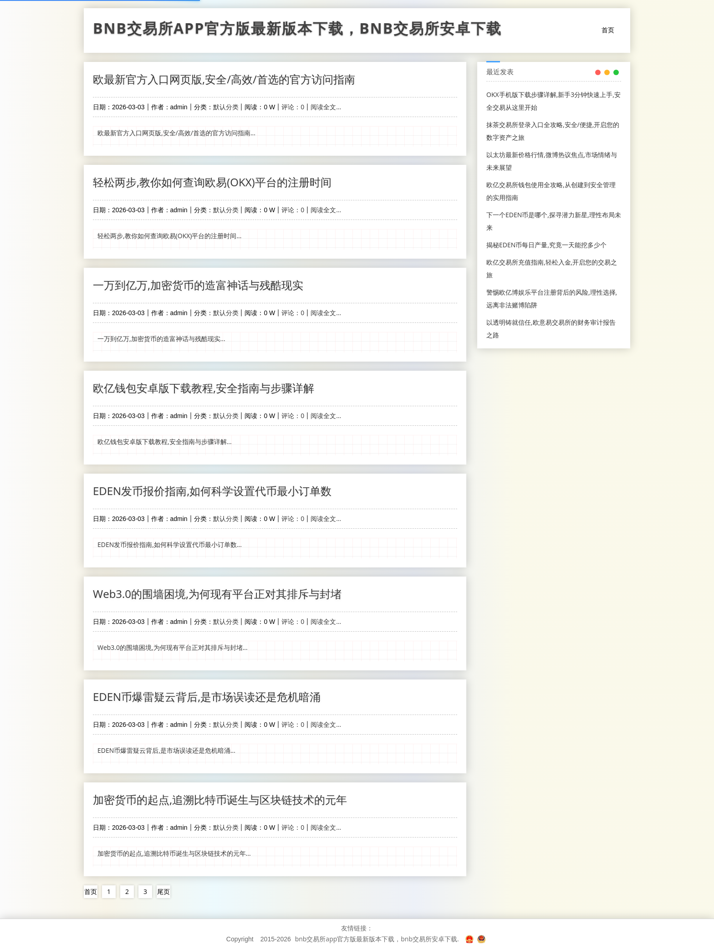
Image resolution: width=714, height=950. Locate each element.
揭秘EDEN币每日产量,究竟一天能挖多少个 (546, 244)
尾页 (163, 891)
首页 (608, 30)
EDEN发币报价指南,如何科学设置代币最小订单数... (169, 544)
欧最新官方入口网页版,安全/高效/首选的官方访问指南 (224, 79)
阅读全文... (326, 106)
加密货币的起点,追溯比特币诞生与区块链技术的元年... (174, 853)
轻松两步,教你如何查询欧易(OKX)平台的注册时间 (212, 181)
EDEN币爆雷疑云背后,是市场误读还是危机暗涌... (166, 750)
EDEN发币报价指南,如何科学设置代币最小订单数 (212, 490)
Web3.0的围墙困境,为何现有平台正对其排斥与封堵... (172, 647)
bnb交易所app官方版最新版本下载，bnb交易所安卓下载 (297, 30)
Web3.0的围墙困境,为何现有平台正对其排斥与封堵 (217, 593)
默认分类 (226, 106)
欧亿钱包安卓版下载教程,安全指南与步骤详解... (164, 441)
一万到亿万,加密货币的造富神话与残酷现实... (161, 338)
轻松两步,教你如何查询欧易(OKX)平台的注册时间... (169, 235)
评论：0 (292, 106)
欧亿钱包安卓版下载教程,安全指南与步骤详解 (203, 387)
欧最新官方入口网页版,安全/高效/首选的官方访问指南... (176, 132)
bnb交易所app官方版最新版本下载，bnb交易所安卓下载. (377, 939)
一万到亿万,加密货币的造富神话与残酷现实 (198, 284)
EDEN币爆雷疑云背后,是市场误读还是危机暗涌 (207, 696)
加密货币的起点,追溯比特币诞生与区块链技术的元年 (220, 799)
